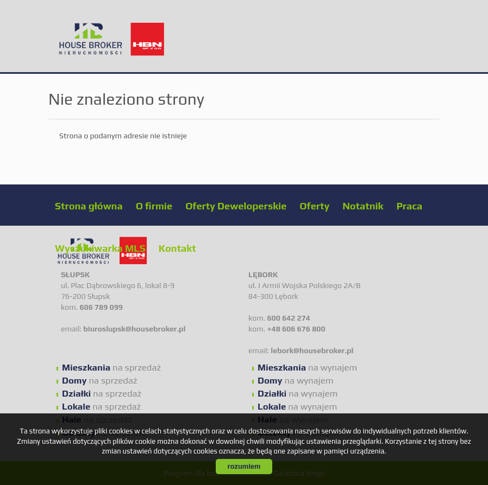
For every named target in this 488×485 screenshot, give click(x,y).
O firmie (154, 206)
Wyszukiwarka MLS (100, 248)
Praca (409, 206)
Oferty (314, 206)
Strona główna (89, 206)
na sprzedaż (111, 367)
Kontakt (177, 248)
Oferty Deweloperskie (235, 206)
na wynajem (307, 367)
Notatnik (362, 206)
